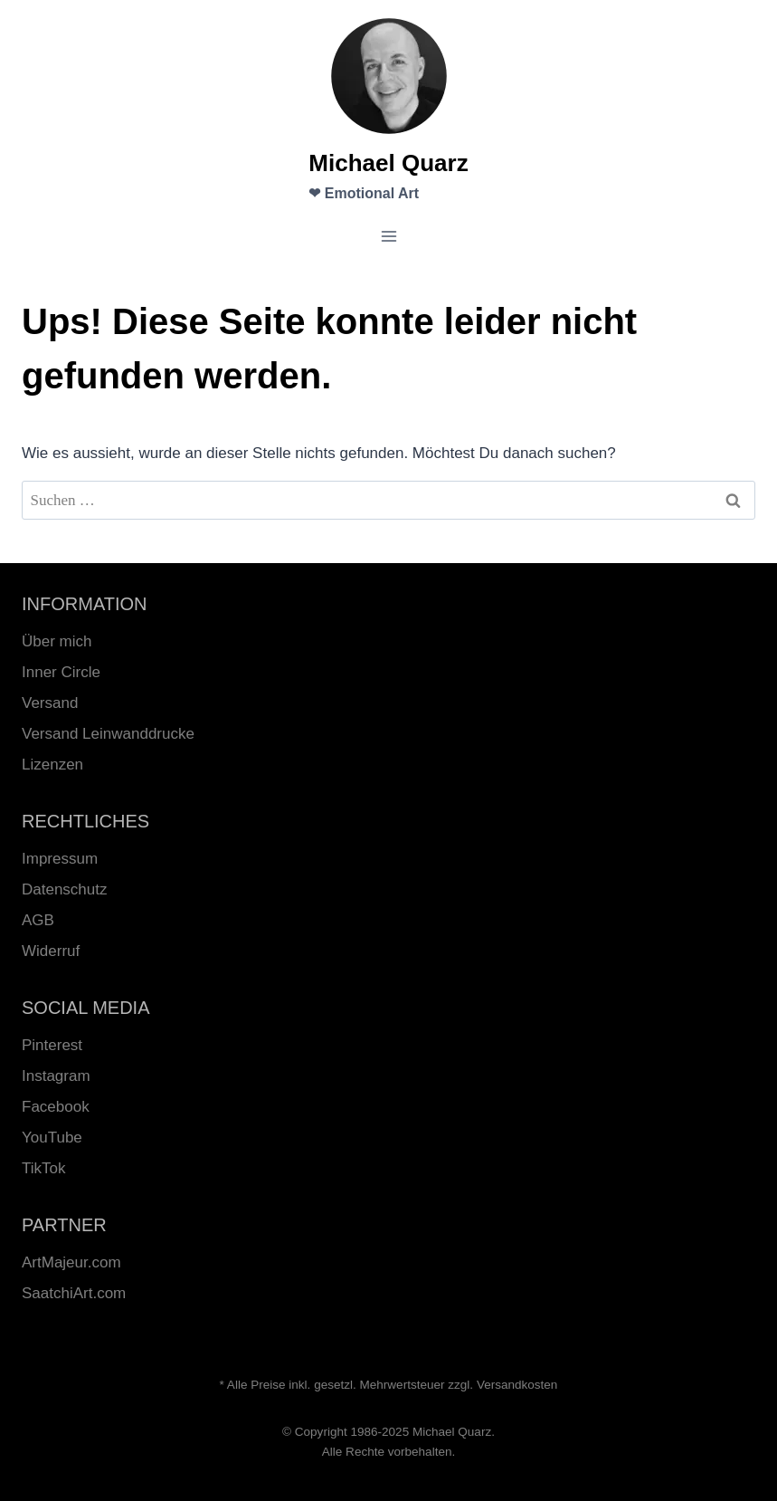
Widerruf (51, 951)
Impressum (60, 858)
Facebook (56, 1106)
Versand (50, 703)
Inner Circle (61, 672)
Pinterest (52, 1045)
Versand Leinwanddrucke (108, 733)
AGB (38, 920)
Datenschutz (65, 889)
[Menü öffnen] (388, 237)
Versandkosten (517, 1384)
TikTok (44, 1168)
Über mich (56, 641)
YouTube (52, 1137)
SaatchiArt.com (74, 1293)
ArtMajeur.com (71, 1262)
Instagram (56, 1076)
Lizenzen (52, 764)
